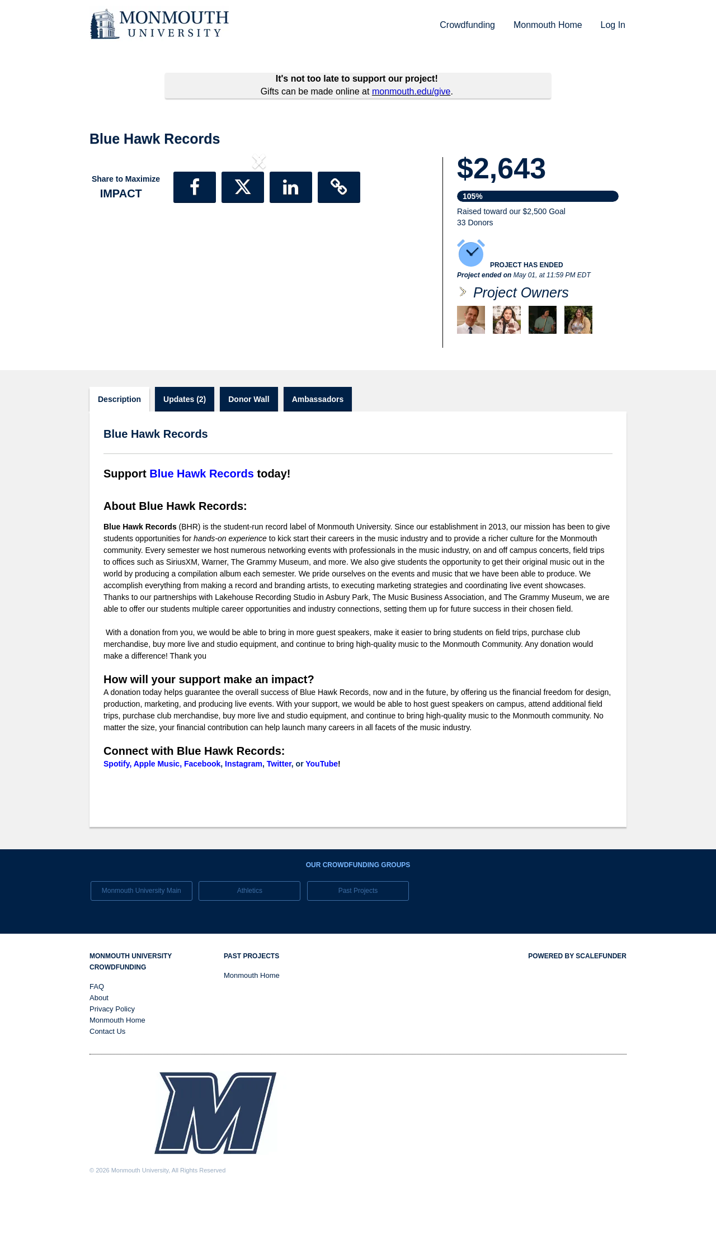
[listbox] (259, 253)
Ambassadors (318, 446)
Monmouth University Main (141, 938)
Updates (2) (184, 446)
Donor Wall (248, 446)
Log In (613, 25)
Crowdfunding (467, 25)
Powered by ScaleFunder (577, 1003)
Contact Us (107, 1078)
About (99, 1044)
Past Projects (358, 938)
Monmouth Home (548, 25)
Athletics (249, 938)
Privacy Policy (112, 1056)
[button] (115, 253)
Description (119, 446)
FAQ (97, 1033)
